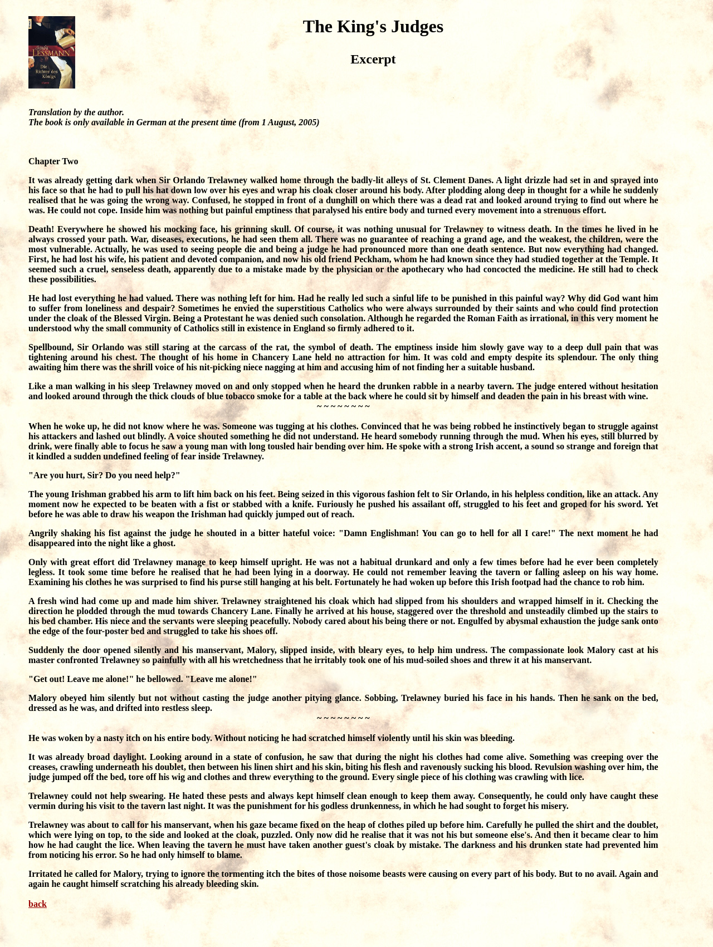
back (37, 904)
